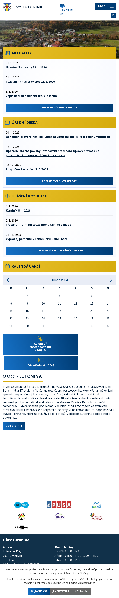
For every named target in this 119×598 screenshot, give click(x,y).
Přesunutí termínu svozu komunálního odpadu (38, 226)
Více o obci (14, 413)
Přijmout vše (38, 591)
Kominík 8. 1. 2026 (18, 212)
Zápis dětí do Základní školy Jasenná (31, 96)
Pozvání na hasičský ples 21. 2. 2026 (30, 82)
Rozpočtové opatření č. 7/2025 (27, 170)
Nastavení (83, 591)
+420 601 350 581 (14, 563)
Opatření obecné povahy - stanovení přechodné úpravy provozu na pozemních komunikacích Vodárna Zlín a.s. (52, 154)
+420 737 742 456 (14, 551)
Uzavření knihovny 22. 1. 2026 (26, 67)
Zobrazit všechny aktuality (59, 107)
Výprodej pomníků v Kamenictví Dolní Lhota (37, 240)
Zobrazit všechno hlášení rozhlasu (59, 252)
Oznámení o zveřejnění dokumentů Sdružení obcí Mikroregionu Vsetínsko (58, 137)
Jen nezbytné (61, 591)
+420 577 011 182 (14, 557)
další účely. (83, 572)
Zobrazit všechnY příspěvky (59, 182)
